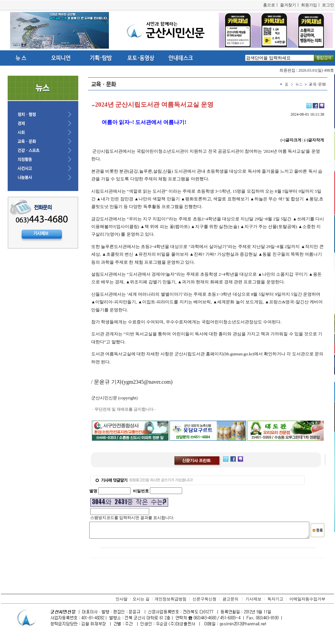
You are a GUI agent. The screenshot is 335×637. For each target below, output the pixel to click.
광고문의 (230, 602)
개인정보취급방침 (170, 602)
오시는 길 (141, 602)
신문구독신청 (204, 602)
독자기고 (275, 602)
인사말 (122, 602)
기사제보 (253, 602)
